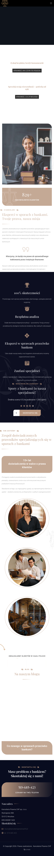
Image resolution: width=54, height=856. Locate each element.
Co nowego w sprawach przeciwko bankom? (27, 758)
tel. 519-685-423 (9, 833)
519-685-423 (27, 787)
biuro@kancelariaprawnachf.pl (15, 829)
